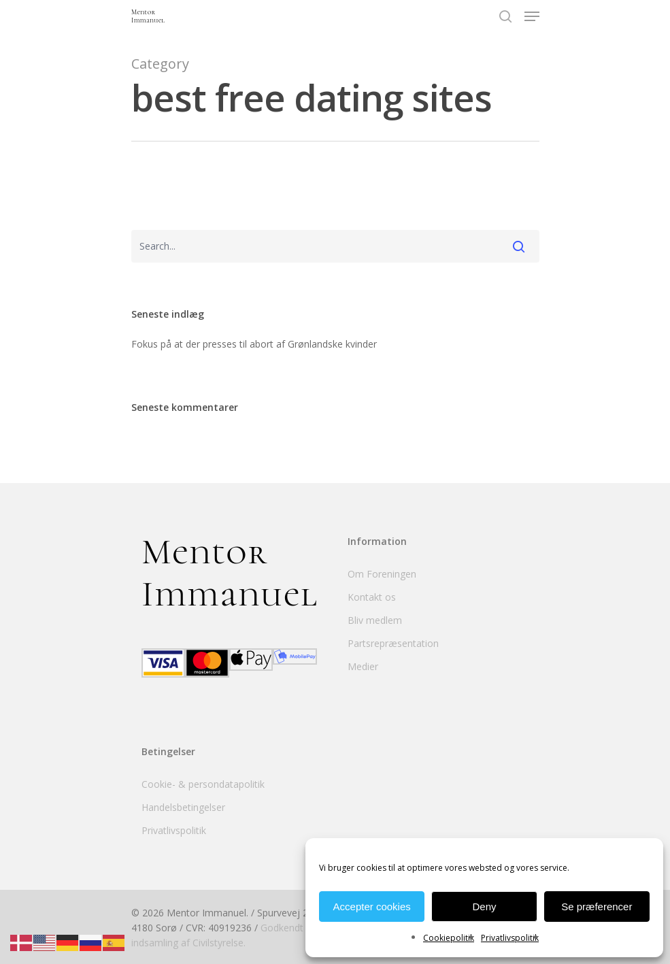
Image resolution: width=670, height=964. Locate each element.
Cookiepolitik (448, 938)
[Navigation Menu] (531, 16)
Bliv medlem (375, 620)
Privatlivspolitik (510, 938)
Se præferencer (596, 906)
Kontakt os (372, 597)
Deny (484, 906)
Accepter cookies (372, 906)
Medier (363, 666)
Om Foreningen (382, 573)
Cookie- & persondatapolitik (203, 784)
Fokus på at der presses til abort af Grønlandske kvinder (254, 343)
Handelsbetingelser (183, 807)
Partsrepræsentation (393, 643)
